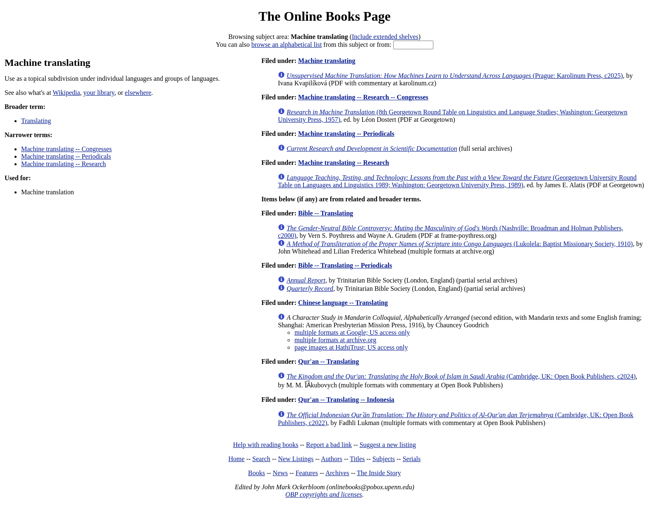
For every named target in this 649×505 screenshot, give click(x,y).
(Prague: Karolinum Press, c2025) (454, 75)
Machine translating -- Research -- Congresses (363, 97)
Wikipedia (66, 92)
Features (307, 472)
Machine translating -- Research (63, 163)
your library (98, 92)
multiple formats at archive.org (335, 339)
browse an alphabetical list (286, 44)
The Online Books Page (324, 16)
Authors (331, 458)
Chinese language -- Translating (343, 302)
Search (261, 458)
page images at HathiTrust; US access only (351, 347)
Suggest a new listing (388, 444)
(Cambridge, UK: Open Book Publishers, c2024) (461, 376)
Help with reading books (265, 444)
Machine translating (326, 60)
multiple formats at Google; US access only (352, 332)
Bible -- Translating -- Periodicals (345, 265)
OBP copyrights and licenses (323, 494)
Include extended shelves (385, 36)
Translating (36, 120)
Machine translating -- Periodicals (66, 156)
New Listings (296, 458)
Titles (357, 458)
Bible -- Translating (325, 213)
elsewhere (138, 92)
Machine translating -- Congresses (66, 148)
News (280, 472)
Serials (412, 458)
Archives (337, 472)
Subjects (384, 458)
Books (256, 472)
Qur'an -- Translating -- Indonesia (346, 399)
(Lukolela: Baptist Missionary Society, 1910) (459, 243)
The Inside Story (379, 472)
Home (236, 458)
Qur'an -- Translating (328, 361)
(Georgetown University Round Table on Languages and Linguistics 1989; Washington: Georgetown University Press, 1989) (457, 181)
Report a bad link (329, 444)
